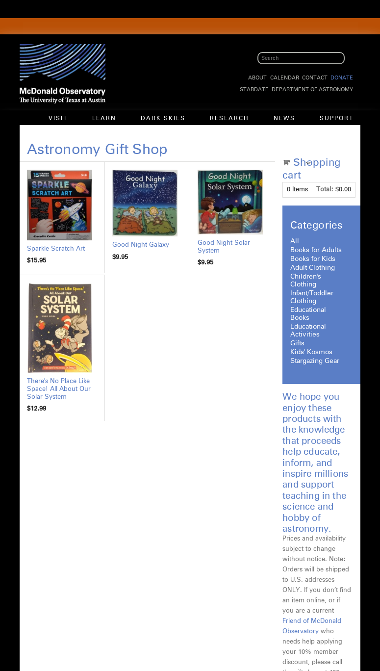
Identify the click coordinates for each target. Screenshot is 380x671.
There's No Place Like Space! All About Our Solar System (59, 389)
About (257, 77)
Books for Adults (316, 250)
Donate (341, 77)
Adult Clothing (312, 267)
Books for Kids (312, 259)
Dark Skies (163, 119)
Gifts (297, 343)
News (284, 119)
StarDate (254, 89)
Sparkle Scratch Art (56, 249)
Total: (324, 189)
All (294, 241)
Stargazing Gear (314, 361)
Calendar (284, 77)
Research (229, 119)
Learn (104, 119)
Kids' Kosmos (311, 352)
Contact (315, 77)
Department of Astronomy (312, 89)
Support (337, 119)
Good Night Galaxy (140, 245)
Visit (58, 119)
